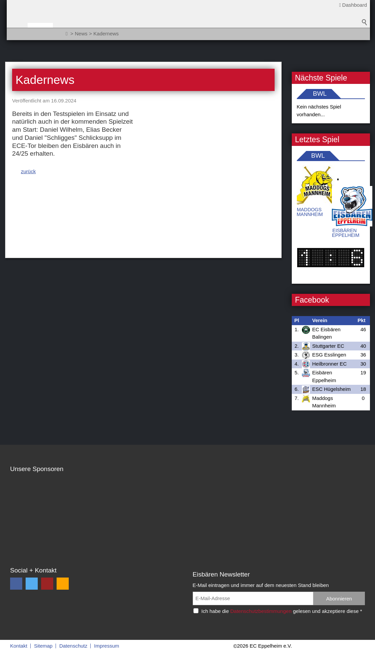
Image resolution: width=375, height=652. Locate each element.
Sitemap (43, 646)
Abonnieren (339, 598)
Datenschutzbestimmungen (260, 611)
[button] (16, 584)
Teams (99, 31)
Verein (128, 31)
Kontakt (18, 646)
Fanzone (230, 31)
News (73, 31)
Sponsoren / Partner (178, 31)
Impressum (106, 646)
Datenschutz (73, 646)
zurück (28, 147)
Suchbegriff (364, 33)
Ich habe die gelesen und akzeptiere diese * (281, 611)
